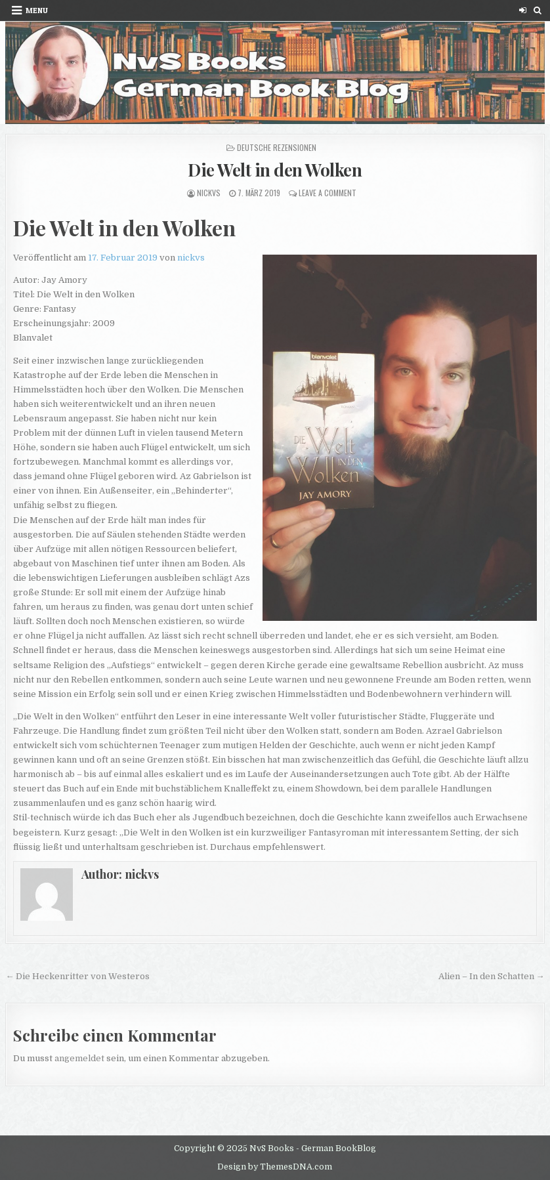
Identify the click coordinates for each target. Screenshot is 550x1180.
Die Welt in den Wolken (275, 169)
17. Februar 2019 (123, 258)
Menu (37, 10)
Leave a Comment (327, 192)
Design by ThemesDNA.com (274, 1166)
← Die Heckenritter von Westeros (77, 976)
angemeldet (79, 1058)
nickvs (209, 192)
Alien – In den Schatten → (491, 976)
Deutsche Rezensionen (276, 147)
